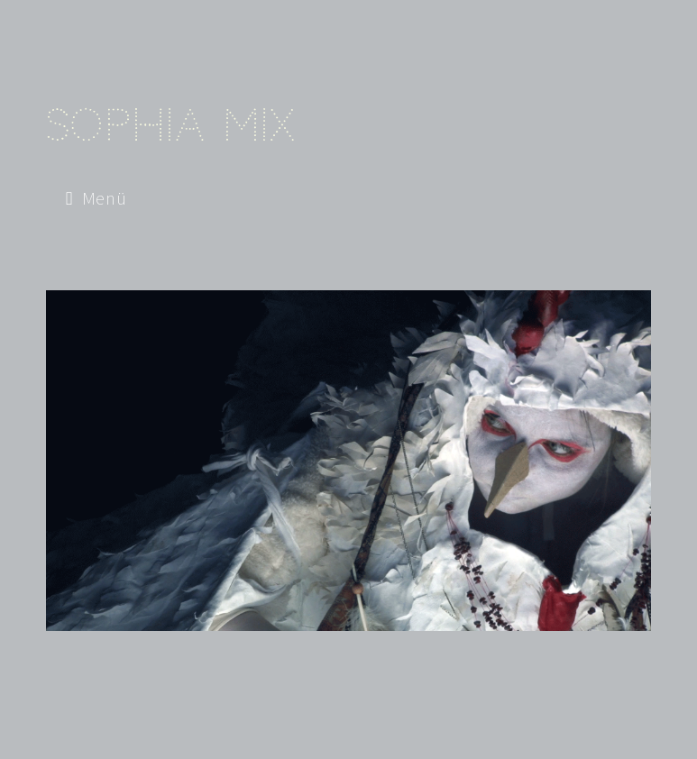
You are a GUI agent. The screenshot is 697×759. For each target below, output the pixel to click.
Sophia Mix (171, 125)
